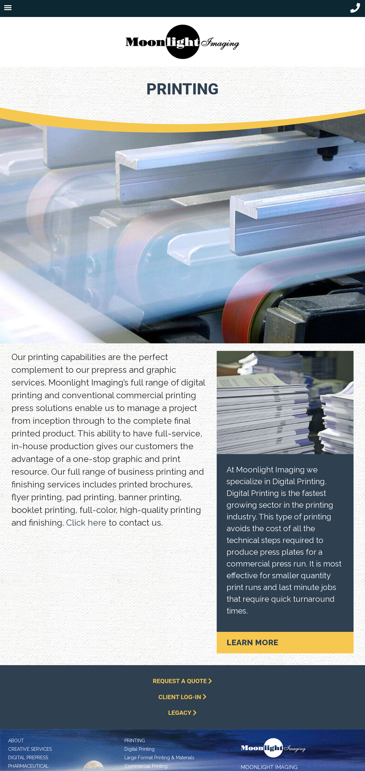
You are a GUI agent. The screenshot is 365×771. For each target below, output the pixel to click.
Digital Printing (139, 749)
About (16, 740)
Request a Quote (182, 681)
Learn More (252, 642)
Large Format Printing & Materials (159, 757)
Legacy (182, 712)
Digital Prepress (28, 757)
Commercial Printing (146, 766)
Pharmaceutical (28, 766)
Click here (86, 523)
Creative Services (30, 749)
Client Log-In (182, 697)
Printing (134, 740)
